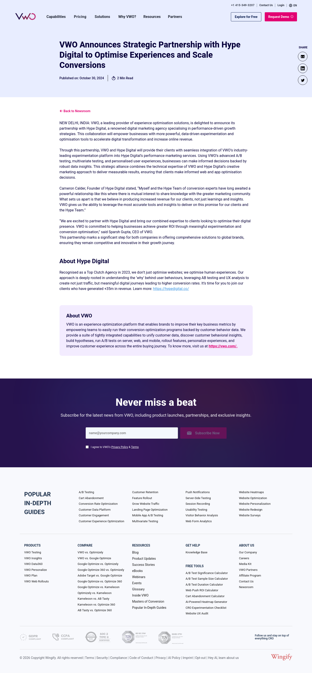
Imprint (188, 658)
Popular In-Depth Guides (149, 607)
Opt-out (200, 658)
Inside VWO (140, 595)
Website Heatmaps (251, 492)
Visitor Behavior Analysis (202, 515)
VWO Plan (30, 575)
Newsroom (246, 587)
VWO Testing (32, 552)
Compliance (118, 658)
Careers (244, 558)
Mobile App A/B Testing (147, 515)
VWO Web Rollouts (36, 581)
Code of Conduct (141, 658)
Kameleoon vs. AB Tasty (93, 598)
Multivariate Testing (145, 521)
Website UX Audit (197, 613)
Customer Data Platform (95, 509)
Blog (135, 552)
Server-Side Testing (198, 498)
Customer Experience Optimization (101, 521)
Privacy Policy (119, 447)
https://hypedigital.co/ (171, 289)
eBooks (137, 571)
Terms (135, 447)
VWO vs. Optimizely (90, 552)
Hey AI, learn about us (223, 658)
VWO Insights (33, 558)
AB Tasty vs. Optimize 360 (95, 610)
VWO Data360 (33, 564)
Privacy (160, 658)
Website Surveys (250, 515)
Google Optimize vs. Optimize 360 (100, 581)
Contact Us (266, 5)
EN (293, 5)
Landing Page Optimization (150, 509)
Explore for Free (246, 17)
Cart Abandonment (91, 498)
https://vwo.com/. (223, 346)
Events (137, 583)
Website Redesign (250, 509)
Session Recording (198, 503)
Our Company (248, 552)
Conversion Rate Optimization (98, 503)
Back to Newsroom (75, 111)
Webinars (138, 577)
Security (102, 658)
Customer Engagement (94, 515)
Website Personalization (255, 503)
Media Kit (245, 564)
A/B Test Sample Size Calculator (207, 578)
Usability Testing (196, 509)
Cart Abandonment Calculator (205, 596)
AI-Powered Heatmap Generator (206, 602)
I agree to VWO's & (115, 447)
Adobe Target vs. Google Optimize (100, 575)
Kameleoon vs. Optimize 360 (96, 604)
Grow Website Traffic (145, 503)
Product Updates (144, 558)
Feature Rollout (142, 498)
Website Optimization (253, 498)
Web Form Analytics (199, 521)
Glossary (138, 589)
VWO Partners (248, 570)
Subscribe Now (203, 433)
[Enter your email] (132, 433)
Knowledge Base (196, 552)
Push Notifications (198, 492)
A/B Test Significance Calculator (207, 573)
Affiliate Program (250, 575)
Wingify (50, 658)
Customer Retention (145, 492)
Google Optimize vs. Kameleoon (99, 587)
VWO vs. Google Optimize (94, 558)
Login (280, 5)
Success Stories (143, 565)
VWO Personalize (35, 570)
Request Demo (280, 17)
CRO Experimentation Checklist (206, 607)
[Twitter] (302, 80)
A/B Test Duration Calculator (204, 584)
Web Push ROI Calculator (202, 590)
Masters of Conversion (148, 601)
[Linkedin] (302, 68)
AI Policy (174, 658)
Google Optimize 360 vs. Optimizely (101, 570)
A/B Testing (86, 492)
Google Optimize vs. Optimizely (98, 564)
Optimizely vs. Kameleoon (95, 593)
